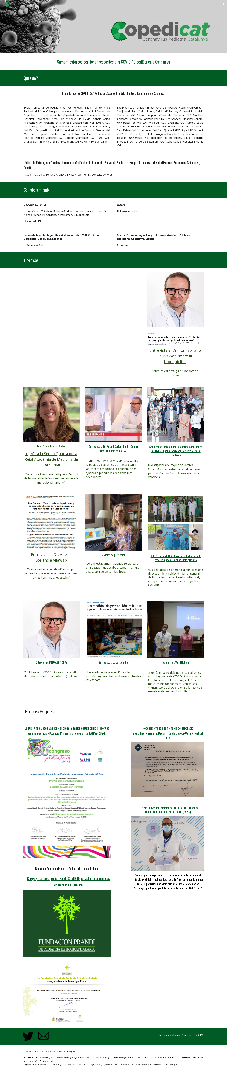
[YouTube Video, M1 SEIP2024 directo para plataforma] (82, 307)
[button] (223, 4)
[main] (113, 61)
